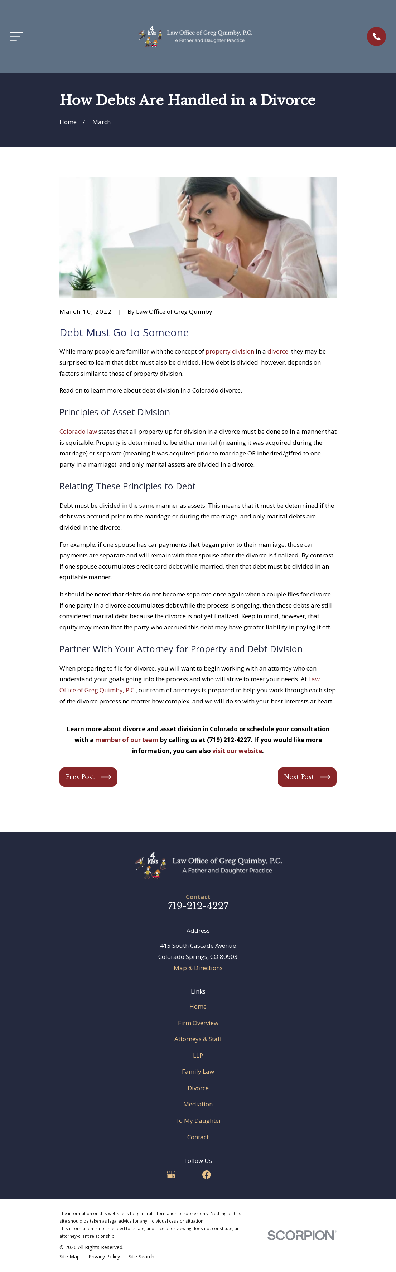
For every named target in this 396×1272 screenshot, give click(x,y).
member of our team (127, 740)
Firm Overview (198, 1023)
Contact (198, 1137)
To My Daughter (198, 1120)
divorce (277, 351)
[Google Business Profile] (171, 1174)
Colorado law (78, 431)
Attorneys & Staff (198, 1039)
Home (198, 1006)
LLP (198, 1055)
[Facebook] (206, 1174)
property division (230, 351)
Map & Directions (198, 968)
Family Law (198, 1071)
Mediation (198, 1104)
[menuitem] (69, 1256)
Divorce (198, 1088)
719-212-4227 (198, 906)
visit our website (237, 751)
